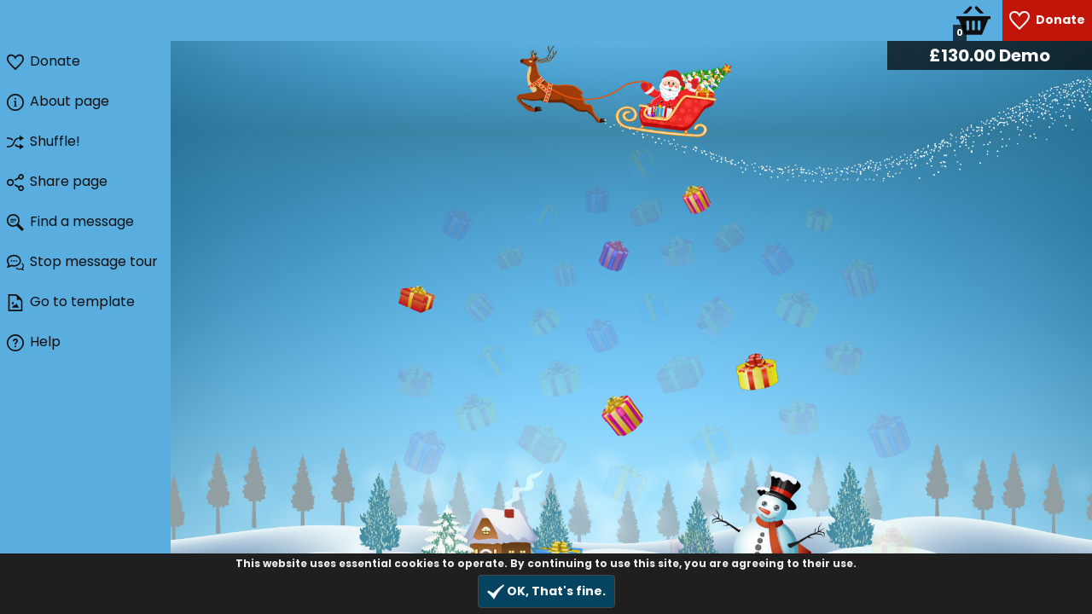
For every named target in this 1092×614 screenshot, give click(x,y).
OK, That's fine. (546, 591)
